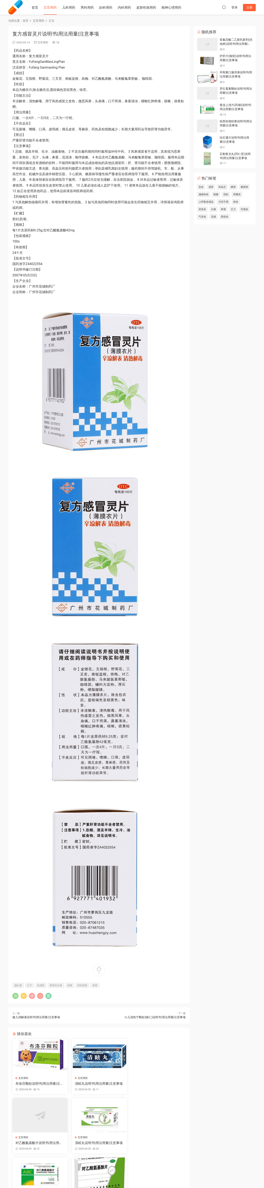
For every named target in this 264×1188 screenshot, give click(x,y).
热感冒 (41, 985)
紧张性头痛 (56, 985)
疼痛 (223, 209)
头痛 (213, 209)
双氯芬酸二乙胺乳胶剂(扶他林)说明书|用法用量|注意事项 (236, 43)
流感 (213, 216)
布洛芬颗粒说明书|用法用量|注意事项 (39, 1084)
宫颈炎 (244, 209)
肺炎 (235, 201)
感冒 (211, 187)
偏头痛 (18, 985)
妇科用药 (105, 8)
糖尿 (233, 187)
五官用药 (50, 8)
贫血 (201, 187)
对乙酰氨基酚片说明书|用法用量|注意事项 (158, 1084)
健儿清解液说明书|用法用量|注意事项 (36, 1017)
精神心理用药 (171, 8)
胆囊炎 (237, 194)
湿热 (225, 194)
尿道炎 (202, 209)
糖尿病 (244, 187)
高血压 (222, 187)
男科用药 (87, 8)
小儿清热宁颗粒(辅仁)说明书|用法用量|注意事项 (155, 1017)
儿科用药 (68, 8)
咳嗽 (215, 194)
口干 (29, 985)
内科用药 (124, 8)
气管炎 (202, 216)
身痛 (69, 985)
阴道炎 (224, 216)
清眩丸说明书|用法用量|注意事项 (99, 1084)
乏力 (233, 209)
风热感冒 (82, 985)
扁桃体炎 (204, 194)
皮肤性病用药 (146, 8)
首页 (35, 8)
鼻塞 (94, 985)
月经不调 (223, 201)
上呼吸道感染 (206, 201)
